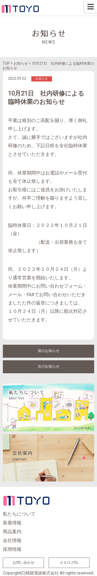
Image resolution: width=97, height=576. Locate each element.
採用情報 (12, 549)
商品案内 (12, 531)
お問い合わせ (23, 562)
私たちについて (19, 514)
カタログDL (69, 562)
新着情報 (12, 522)
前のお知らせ (48, 351)
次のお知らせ (48, 366)
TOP (6, 63)
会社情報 (12, 540)
